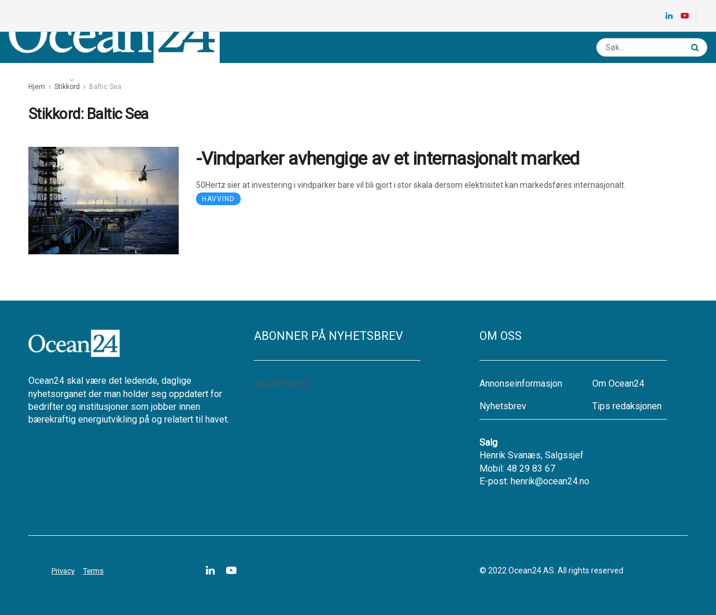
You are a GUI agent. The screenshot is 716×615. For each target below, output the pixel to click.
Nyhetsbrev (262, 79)
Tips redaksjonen (627, 406)
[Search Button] (696, 47)
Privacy (63, 570)
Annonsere (323, 79)
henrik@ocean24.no (550, 481)
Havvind (218, 199)
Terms (93, 570)
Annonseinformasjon (520, 383)
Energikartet (113, 79)
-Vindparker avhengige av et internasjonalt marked (388, 158)
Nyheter (41, 79)
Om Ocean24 (618, 383)
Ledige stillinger (189, 79)
